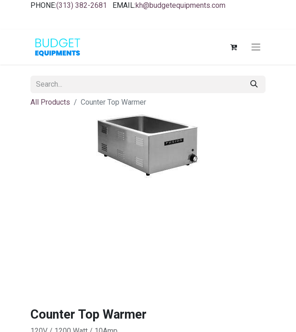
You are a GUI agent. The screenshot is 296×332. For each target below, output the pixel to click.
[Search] (254, 84)
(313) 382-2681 (81, 5)
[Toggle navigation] (256, 47)
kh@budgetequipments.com (180, 5)
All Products (50, 102)
